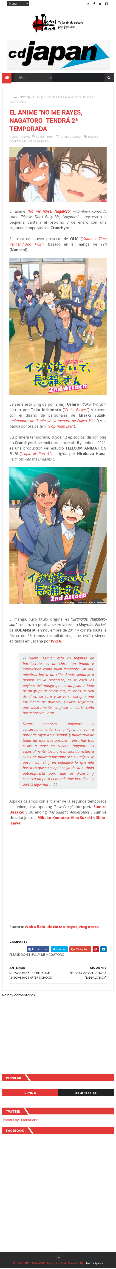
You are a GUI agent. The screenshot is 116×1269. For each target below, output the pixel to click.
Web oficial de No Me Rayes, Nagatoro (62, 927)
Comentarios (86, 1093)
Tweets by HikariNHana (20, 1120)
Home (13, 97)
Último (30, 1093)
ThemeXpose (93, 1264)
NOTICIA (25, 97)
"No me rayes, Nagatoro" (49, 211)
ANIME (25, 137)
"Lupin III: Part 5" (36, 454)
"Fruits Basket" (76, 410)
